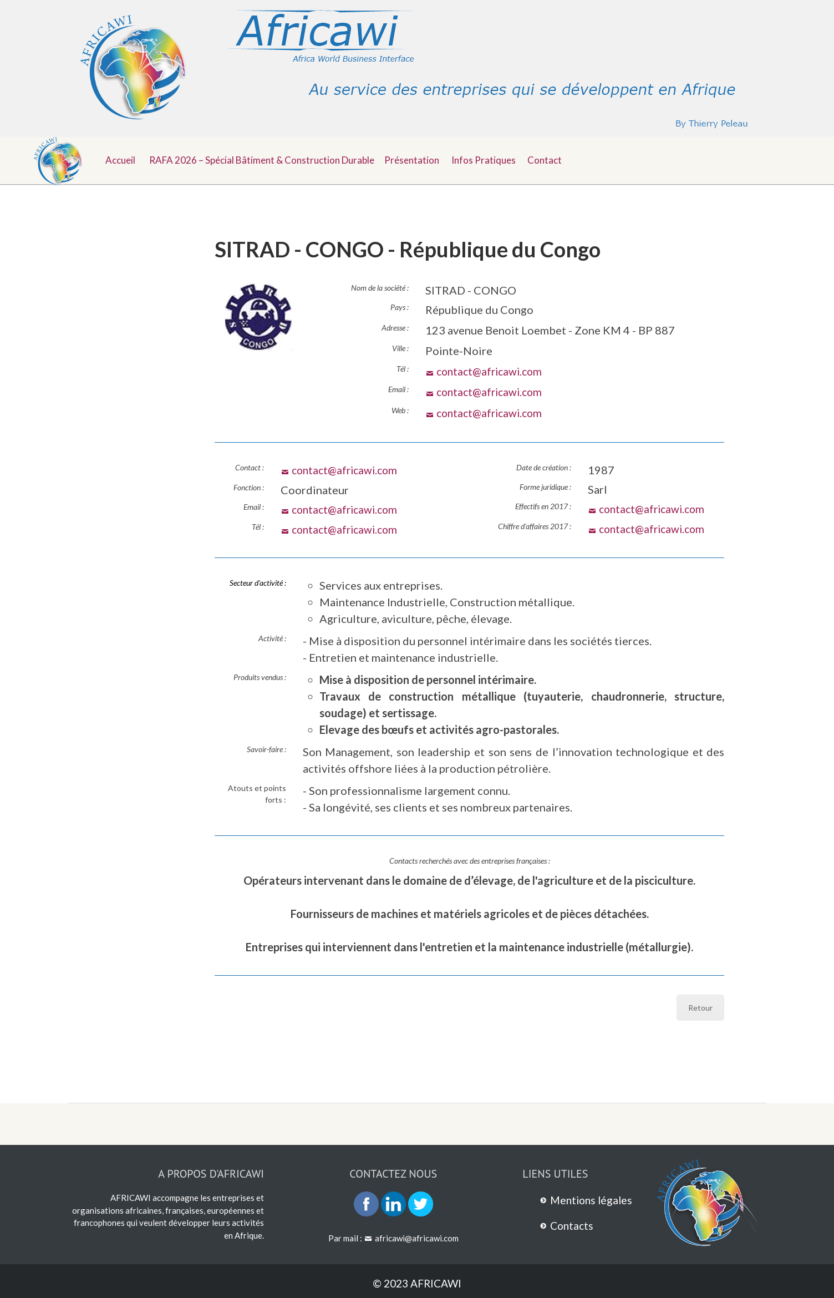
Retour (700, 1006)
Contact (558, 159)
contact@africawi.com (492, 371)
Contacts (573, 1223)
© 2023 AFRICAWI (417, 1281)
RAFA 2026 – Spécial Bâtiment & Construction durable (264, 159)
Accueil (121, 159)
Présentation (418, 159)
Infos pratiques (493, 159)
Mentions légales (593, 1198)
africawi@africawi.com (417, 1236)
